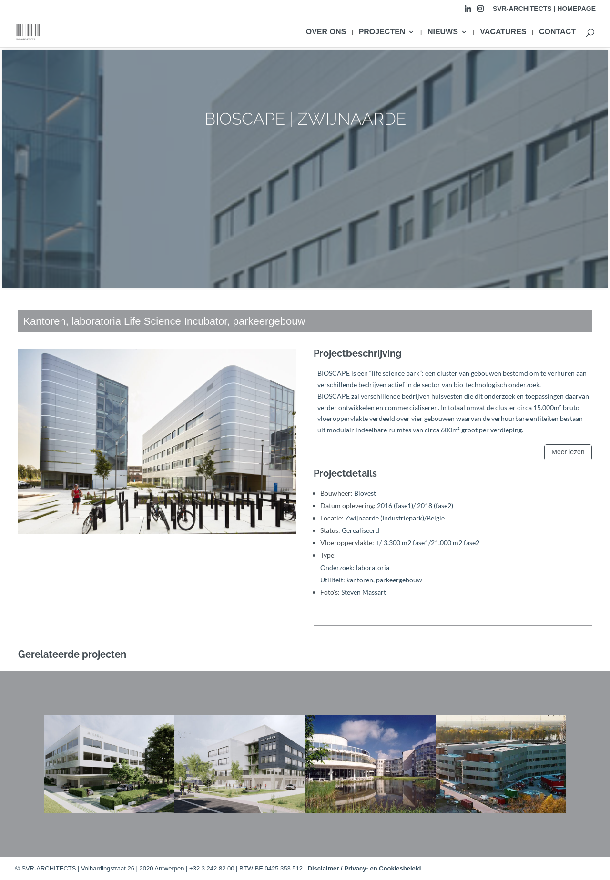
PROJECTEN (382, 32)
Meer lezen (567, 452)
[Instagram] (480, 11)
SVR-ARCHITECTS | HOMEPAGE (544, 8)
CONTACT (557, 32)
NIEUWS (442, 32)
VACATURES (503, 32)
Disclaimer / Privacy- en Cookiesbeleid (364, 868)
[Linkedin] (468, 11)
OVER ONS (326, 32)
